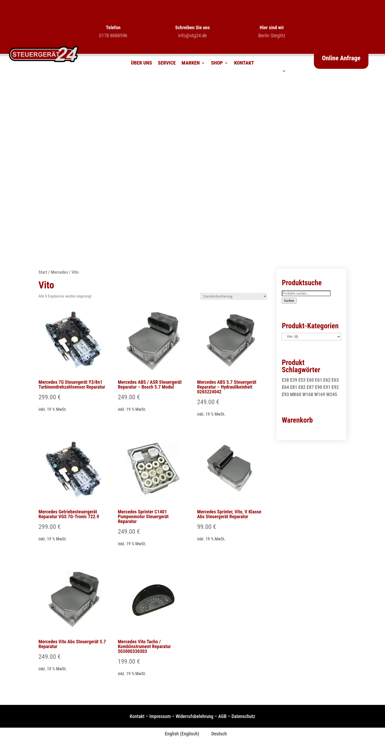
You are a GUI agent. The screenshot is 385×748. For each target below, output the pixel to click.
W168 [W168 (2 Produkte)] (307, 394)
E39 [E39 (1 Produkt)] (293, 380)
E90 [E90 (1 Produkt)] (318, 387)
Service (167, 63)
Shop (217, 63)
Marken (191, 63)
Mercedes (59, 272)
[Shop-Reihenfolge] (233, 296)
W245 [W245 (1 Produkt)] (331, 394)
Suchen (289, 301)
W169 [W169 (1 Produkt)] (319, 394)
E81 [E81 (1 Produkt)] (293, 387)
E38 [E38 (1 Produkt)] (285, 380)
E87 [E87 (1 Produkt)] (310, 387)
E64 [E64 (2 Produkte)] (285, 387)
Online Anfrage (341, 58)
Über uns (141, 63)
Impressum (160, 716)
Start (42, 272)
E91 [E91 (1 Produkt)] (326, 387)
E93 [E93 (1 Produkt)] (285, 394)
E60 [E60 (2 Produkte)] (310, 380)
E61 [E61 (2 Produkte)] (318, 380)
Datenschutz (243, 716)
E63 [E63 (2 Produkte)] (335, 380)
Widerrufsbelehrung (194, 716)
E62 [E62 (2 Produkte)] (326, 380)
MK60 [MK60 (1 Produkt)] (295, 394)
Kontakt (244, 63)
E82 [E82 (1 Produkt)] (302, 387)
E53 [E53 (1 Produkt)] (302, 380)
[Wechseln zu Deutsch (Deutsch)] (215, 734)
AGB (222, 716)
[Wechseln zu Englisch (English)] (178, 734)
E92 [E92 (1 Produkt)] (335, 387)
